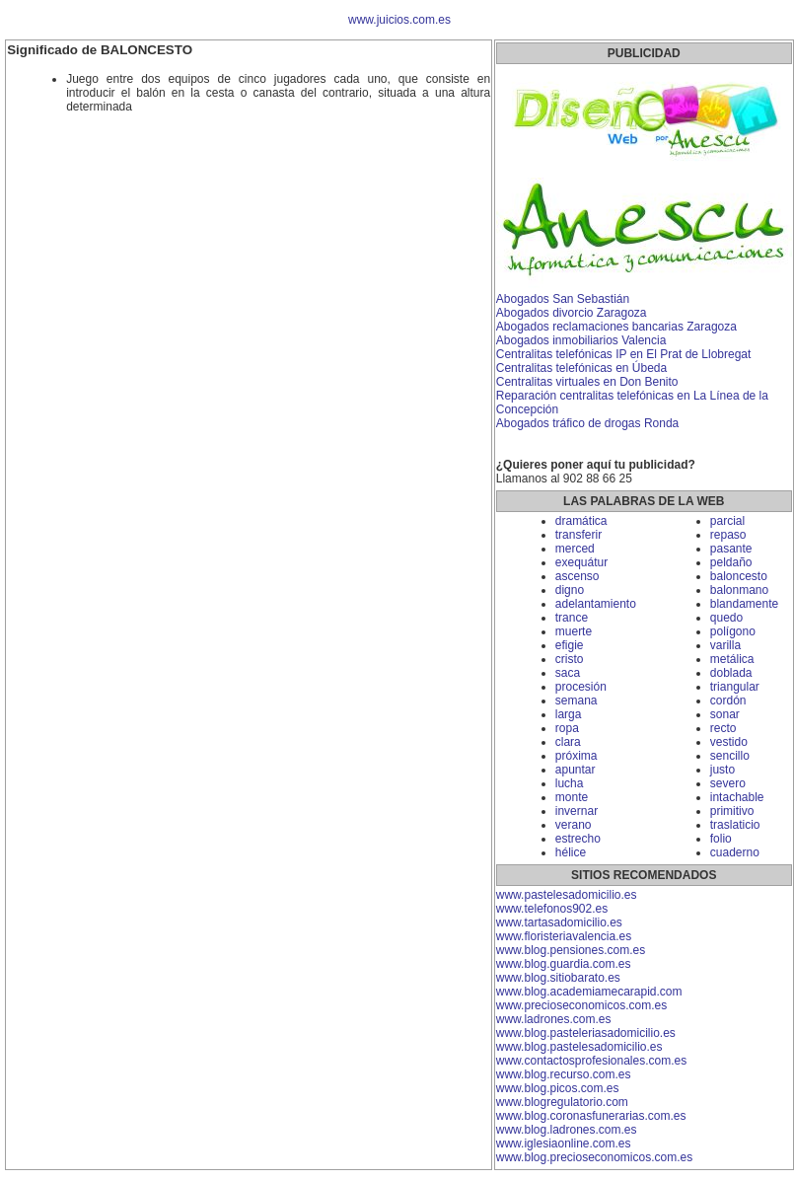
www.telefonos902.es (552, 909)
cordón (728, 700)
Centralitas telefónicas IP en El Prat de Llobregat (624, 354)
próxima (576, 756)
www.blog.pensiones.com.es (570, 950)
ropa (567, 728)
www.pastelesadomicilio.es (566, 895)
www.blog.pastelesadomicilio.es (579, 1047)
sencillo (730, 756)
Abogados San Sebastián (562, 299)
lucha (569, 783)
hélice (570, 852)
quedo (726, 618)
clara (568, 742)
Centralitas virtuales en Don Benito (587, 382)
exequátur (581, 562)
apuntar (575, 769)
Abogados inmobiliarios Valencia (581, 340)
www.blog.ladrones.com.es (566, 1130)
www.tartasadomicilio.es (559, 922)
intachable (737, 797)
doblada (731, 673)
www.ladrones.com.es (554, 1019)
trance (571, 618)
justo (722, 769)
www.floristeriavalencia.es (563, 936)
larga (568, 714)
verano (573, 825)
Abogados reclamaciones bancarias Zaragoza (616, 326)
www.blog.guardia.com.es (563, 964)
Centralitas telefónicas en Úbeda (581, 368)
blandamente (744, 604)
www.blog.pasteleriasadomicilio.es (586, 1033)
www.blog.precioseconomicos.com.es (594, 1157)
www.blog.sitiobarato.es (558, 978)
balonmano (739, 590)
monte (571, 797)
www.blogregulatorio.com (562, 1102)
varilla (725, 645)
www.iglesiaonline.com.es (563, 1143)
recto (723, 728)
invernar (576, 811)
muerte (573, 631)
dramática (581, 521)
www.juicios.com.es (399, 20)
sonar (725, 714)
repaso (728, 535)
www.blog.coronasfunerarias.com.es (591, 1116)
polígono (733, 631)
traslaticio (735, 825)
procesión (581, 687)
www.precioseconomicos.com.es (581, 1005)
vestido (729, 742)
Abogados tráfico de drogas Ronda (587, 423)
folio (721, 839)
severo (728, 783)
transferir (578, 535)
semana (576, 700)
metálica (732, 659)
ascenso (577, 576)
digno (569, 590)
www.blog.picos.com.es (557, 1088)
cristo (569, 659)
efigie (569, 645)
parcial (727, 521)
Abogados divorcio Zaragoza (571, 313)
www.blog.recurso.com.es (563, 1074)
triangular (734, 687)
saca (567, 673)
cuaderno (734, 852)
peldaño (731, 562)
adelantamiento (595, 604)
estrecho (578, 839)
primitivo (732, 811)
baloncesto (738, 576)
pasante (731, 548)
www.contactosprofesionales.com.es (591, 1061)
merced (575, 548)
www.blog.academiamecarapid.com (589, 991)
